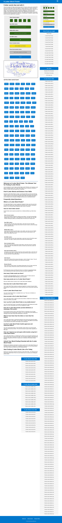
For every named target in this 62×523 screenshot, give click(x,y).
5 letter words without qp (49, 496)
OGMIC (12, 140)
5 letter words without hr (49, 453)
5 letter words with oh (49, 107)
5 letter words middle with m (30, 388)
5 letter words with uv (49, 109)
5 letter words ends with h (30, 418)
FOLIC (22, 112)
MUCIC (22, 135)
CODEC (17, 98)
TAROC (23, 159)
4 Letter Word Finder (49, 40)
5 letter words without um (49, 442)
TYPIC (11, 168)
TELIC (28, 159)
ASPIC (11, 88)
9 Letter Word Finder (49, 50)
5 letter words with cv (49, 120)
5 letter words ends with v (30, 427)
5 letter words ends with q (30, 425)
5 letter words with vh (49, 191)
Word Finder (49, 33)
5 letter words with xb (49, 173)
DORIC (27, 107)
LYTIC (32, 126)
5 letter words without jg (49, 384)
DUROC (33, 107)
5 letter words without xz (49, 419)
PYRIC (6, 149)
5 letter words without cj (49, 466)
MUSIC (27, 135)
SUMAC (17, 159)
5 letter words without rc (49, 509)
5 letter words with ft (49, 92)
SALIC (6, 154)
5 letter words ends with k (30, 420)
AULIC (21, 88)
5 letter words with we (49, 182)
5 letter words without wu (49, 498)
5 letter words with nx (49, 94)
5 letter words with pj (49, 193)
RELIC (22, 149)
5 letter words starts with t (30, 369)
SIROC (27, 154)
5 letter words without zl (49, 459)
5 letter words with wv (49, 232)
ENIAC (6, 112)
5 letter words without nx (49, 393)
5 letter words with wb (49, 117)
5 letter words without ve (49, 483)
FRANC (27, 112)
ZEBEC (17, 177)
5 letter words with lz (49, 283)
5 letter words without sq (49, 477)
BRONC (28, 93)
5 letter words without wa (49, 311)
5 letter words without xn (49, 462)
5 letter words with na (49, 266)
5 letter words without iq (49, 395)
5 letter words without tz (49, 378)
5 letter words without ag (49, 350)
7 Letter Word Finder (49, 46)
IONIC (21, 121)
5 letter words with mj (49, 219)
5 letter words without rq (49, 356)
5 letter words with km (49, 199)
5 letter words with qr (49, 201)
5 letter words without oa (49, 468)
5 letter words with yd (49, 148)
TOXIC (22, 163)
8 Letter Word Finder (49, 48)
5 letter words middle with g (30, 397)
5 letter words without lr (49, 438)
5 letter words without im (49, 307)
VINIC (6, 173)
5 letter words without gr (49, 434)
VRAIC (11, 173)
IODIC (16, 121)
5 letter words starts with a (30, 367)
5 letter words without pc (49, 337)
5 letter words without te (49, 475)
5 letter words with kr (49, 184)
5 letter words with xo (49, 279)
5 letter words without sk (49, 371)
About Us (24, 518)
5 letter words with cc (49, 145)
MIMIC (16, 135)
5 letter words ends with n (30, 431)
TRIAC (27, 163)
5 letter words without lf (49, 345)
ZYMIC (22, 177)
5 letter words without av (49, 494)
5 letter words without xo (49, 505)
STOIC (11, 159)
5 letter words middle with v (30, 393)
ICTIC (33, 116)
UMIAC (16, 168)
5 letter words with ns (49, 111)
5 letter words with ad (49, 221)
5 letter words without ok (49, 487)
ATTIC (16, 88)
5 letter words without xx (49, 503)
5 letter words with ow (49, 285)
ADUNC (12, 83)
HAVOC (12, 116)
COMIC (27, 98)
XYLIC (32, 173)
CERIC (6, 98)
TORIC (16, 163)
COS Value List (49, 75)
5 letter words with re (49, 294)
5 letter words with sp (49, 100)
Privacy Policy (37, 518)
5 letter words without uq (49, 354)
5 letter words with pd (49, 143)
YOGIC (6, 177)
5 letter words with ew (49, 210)
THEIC (33, 159)
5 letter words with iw (49, 264)
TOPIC (11, 163)
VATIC (32, 168)
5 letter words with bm (49, 141)
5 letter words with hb (49, 229)
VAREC (27, 168)
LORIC (11, 126)
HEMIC (17, 116)
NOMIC (6, 140)
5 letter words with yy (49, 85)
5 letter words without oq (49, 322)
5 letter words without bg (49, 431)
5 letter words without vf (49, 380)
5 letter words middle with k (30, 391)
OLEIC (22, 140)
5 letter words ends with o (30, 429)
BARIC (6, 93)
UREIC (22, 168)
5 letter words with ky (49, 238)
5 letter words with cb (49, 212)
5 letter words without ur (49, 388)
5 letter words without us (49, 414)
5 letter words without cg (49, 470)
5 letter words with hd (49, 236)
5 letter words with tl (49, 262)
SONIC (6, 159)
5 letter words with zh (49, 288)
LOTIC (16, 126)
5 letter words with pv (49, 158)
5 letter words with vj (49, 270)
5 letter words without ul (49, 479)
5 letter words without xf (49, 440)
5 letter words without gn (49, 363)
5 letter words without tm (49, 352)
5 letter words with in (49, 251)
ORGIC (6, 145)
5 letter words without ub (49, 444)
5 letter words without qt (49, 315)
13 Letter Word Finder (49, 59)
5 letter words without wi (49, 360)
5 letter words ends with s (30, 416)
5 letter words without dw (49, 436)
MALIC (17, 130)
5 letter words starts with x (30, 361)
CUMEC (23, 102)
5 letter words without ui (49, 451)
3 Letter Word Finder (49, 37)
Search (20, 56)
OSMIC (17, 145)
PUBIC (28, 145)
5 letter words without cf (49, 358)
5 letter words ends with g (30, 412)
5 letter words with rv (49, 81)
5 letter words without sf (49, 391)
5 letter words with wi (49, 253)
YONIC (11, 177)
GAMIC (33, 112)
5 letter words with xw (49, 247)
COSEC (6, 102)
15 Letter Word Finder (49, 63)
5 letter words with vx (49, 240)
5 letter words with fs (49, 139)
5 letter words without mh (49, 507)
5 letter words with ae (49, 281)
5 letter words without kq (49, 513)
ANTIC (22, 83)
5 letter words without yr (49, 339)
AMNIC (17, 83)
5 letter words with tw (49, 255)
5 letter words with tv (49, 214)
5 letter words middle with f (30, 401)
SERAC (16, 154)
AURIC (26, 88)
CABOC (34, 93)
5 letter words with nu (49, 249)
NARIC (33, 135)
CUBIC (17, 102)
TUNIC (6, 168)
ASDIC (6, 88)
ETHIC (17, 112)
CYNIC (34, 102)
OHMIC (17, 140)
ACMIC (6, 83)
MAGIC (11, 130)
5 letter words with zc (49, 176)
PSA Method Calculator (49, 73)
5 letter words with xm (49, 290)
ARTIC (33, 83)
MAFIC (6, 130)
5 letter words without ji (49, 341)
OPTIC (33, 140)
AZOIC (32, 88)
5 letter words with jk (49, 225)
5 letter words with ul (49, 167)
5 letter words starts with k (30, 363)
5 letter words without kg (49, 427)
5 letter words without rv (49, 343)
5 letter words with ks (49, 234)
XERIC (27, 173)
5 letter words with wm (49, 98)
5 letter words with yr (49, 124)
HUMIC (22, 116)
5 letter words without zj (49, 302)
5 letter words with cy (49, 152)
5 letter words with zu (49, 89)
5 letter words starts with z (30, 378)
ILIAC (11, 121)
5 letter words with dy (49, 204)
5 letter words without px (49, 382)
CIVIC (11, 98)
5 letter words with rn (49, 195)
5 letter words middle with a (30, 395)
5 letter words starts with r (30, 374)
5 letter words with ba (49, 163)
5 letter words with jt (49, 257)
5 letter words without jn (49, 397)
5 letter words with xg (49, 268)
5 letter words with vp (49, 275)
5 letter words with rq (49, 128)
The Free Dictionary (13, 275)
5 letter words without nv (49, 399)
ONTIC (28, 140)
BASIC (11, 93)
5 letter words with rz (49, 186)
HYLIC (28, 116)
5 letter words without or (49, 511)
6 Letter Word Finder (49, 44)
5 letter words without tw (49, 335)
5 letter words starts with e (30, 365)
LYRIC (27, 126)
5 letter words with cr (49, 122)
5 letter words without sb (49, 326)
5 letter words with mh (49, 197)
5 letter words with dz (49, 292)
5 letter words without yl (49, 332)
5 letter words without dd (49, 492)
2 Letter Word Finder (49, 35)
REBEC (17, 149)
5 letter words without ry (49, 423)
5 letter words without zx (49, 386)
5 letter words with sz (49, 137)
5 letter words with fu (49, 96)
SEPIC (11, 154)
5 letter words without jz (49, 464)
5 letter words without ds (49, 304)
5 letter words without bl (49, 425)
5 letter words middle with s (30, 386)
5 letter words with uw (49, 260)
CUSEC (28, 102)
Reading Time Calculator (49, 70)
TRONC (33, 163)
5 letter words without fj (49, 406)
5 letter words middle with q (30, 399)
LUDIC (21, 126)
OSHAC (12, 145)
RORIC (27, 149)
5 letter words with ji (49, 165)
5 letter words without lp (49, 401)
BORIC (22, 93)
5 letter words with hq (49, 83)
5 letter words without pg (49, 457)
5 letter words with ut (49, 150)
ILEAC (6, 121)
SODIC (32, 154)
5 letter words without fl (49, 412)
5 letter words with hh (49, 87)
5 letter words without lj (49, 313)
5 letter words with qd (49, 102)
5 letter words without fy (49, 365)
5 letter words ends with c (30, 414)
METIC (11, 135)
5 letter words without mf (49, 429)
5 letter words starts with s (30, 372)
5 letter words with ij (49, 113)
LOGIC (6, 126)
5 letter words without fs (49, 410)
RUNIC (33, 149)
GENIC (6, 116)
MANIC (22, 130)
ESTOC (11, 112)
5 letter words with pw (49, 180)
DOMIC (22, 107)
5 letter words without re (49, 373)
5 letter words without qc (49, 416)
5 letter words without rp (49, 309)
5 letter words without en (49, 472)
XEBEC (16, 173)
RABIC (11, 149)
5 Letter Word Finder (12, 1)
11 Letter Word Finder (49, 55)
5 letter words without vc (49, 455)
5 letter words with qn (49, 115)
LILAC (26, 121)
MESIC (6, 135)
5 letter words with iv (49, 206)
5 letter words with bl (49, 154)
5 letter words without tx (49, 485)
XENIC (22, 173)
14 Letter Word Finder (49, 61)
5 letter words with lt (49, 223)
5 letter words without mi (49, 481)
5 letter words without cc (49, 449)
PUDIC (33, 145)
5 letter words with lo (49, 277)
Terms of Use (30, 518)
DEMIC (11, 107)
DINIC (17, 107)
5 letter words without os (49, 500)
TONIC (6, 163)
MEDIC (27, 130)
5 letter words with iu (49, 178)
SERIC (22, 154)
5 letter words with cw (49, 126)
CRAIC (12, 102)
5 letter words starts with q (30, 376)
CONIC (33, 98)
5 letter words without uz (49, 369)
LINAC (30, 121)
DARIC (6, 107)
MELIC (33, 130)
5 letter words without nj (49, 330)
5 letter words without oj (49, 490)
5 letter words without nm (49, 324)
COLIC (22, 98)
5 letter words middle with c (30, 406)
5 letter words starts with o (30, 380)
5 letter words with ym (49, 156)
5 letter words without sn (49, 300)
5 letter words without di (49, 408)
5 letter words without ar (49, 317)
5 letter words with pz (49, 169)
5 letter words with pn (49, 135)
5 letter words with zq (49, 242)
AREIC (28, 83)
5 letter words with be (49, 130)
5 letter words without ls (49, 328)
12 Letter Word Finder (49, 57)
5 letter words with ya (49, 208)
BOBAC (17, 93)
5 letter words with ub (49, 227)
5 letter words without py (49, 421)
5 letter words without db (49, 447)
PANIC (22, 145)
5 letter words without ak (49, 367)
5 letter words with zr (49, 171)
